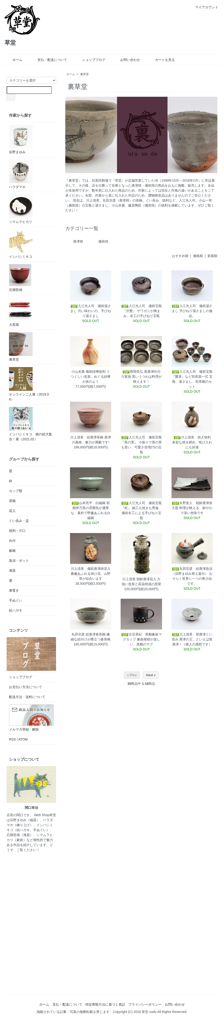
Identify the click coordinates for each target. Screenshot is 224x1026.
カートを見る (161, 60)
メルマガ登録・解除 (24, 729)
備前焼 (103, 241)
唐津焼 (78, 241)
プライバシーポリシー (145, 1004)
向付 (12, 541)
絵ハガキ (15, 610)
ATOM (23, 739)
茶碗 (12, 501)
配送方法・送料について (27, 697)
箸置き (14, 590)
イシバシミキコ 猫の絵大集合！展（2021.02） (30, 424)
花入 (12, 511)
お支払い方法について (25, 687)
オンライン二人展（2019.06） (29, 384)
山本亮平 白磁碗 (88, 503)
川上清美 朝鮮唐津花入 (139, 579)
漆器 (12, 570)
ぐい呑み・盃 (19, 521)
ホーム (14, 60)
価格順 (198, 256)
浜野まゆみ (21, 139)
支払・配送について (49, 60)
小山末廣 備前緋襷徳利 (88, 371)
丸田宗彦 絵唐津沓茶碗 (88, 634)
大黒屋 (21, 312)
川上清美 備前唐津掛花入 (90, 569)
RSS (12, 739)
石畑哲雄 (20, 278)
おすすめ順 (180, 256)
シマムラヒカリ (21, 209)
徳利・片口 (17, 531)
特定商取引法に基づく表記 (105, 1004)
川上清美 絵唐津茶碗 (86, 437)
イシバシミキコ (21, 243)
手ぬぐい (15, 600)
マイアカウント (204, 7)
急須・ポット (19, 560)
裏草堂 (84, 74)
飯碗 (12, 550)
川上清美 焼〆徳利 (192, 437)
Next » (151, 675)
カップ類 (15, 491)
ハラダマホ (21, 174)
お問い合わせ (126, 60)
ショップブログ (90, 60)
